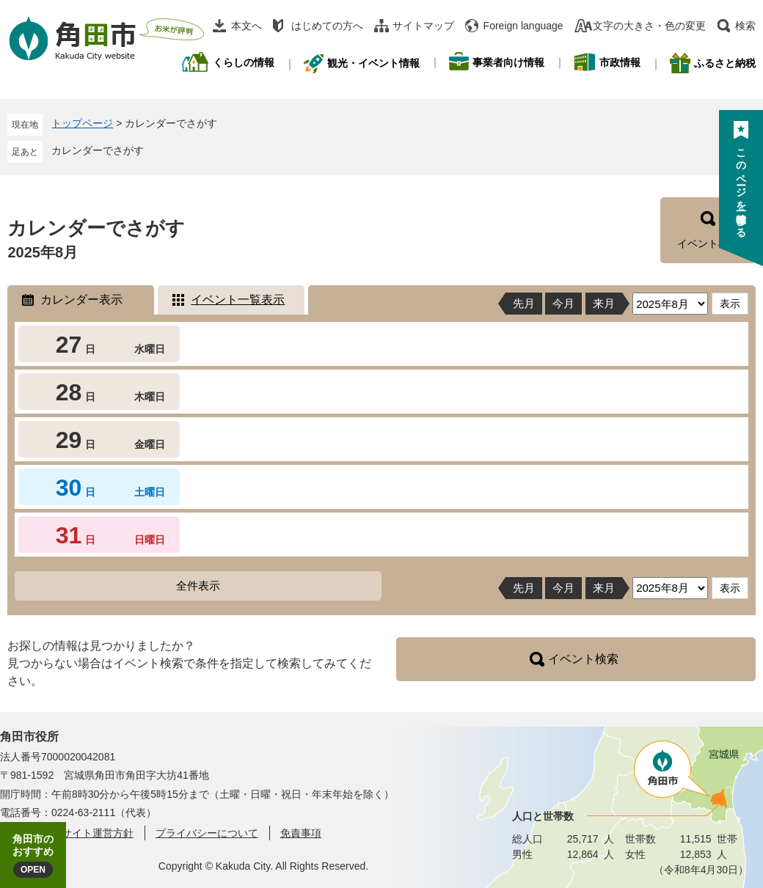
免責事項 (300, 833)
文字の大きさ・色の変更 (649, 26)
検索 (745, 26)
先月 (524, 303)
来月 (604, 303)
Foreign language (523, 26)
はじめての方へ (327, 26)
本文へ (246, 26)
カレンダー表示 (81, 299)
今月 (563, 303)
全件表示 (198, 585)
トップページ (82, 123)
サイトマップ (423, 26)
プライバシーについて (207, 833)
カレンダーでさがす (97, 150)
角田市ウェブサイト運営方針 (67, 833)
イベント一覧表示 (238, 299)
